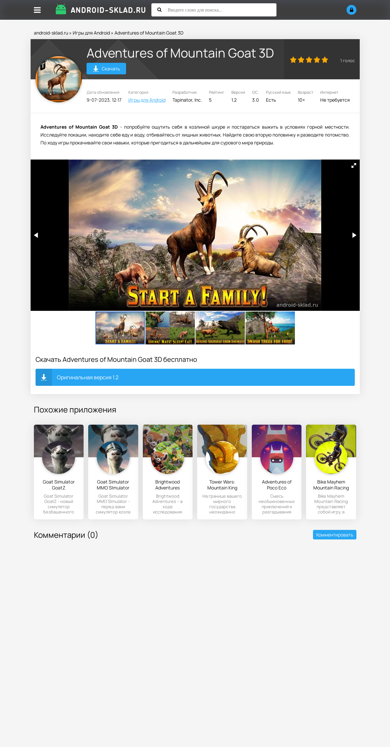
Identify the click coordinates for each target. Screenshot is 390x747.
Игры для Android (91, 33)
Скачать (106, 69)
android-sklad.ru (51, 33)
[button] (354, 165)
